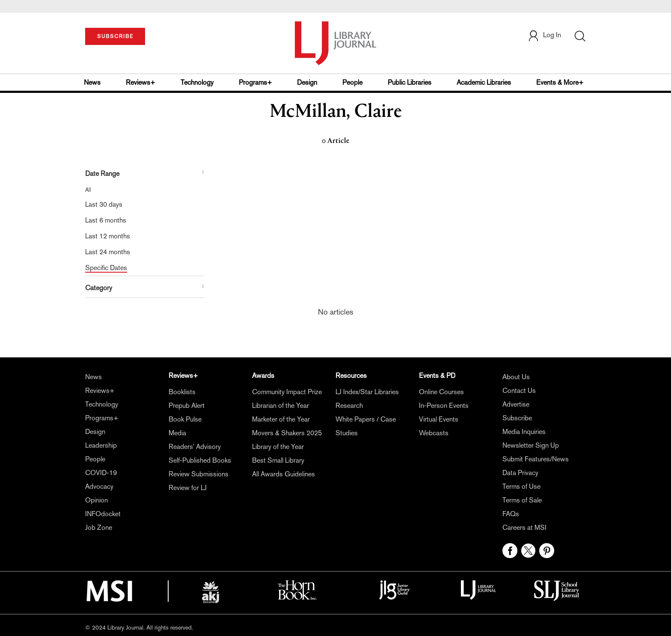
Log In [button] (544, 35)
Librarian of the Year (280, 405)
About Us (516, 377)
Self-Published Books (200, 460)
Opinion (96, 500)
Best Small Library (278, 460)
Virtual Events (438, 419)
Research (349, 405)
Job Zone (98, 527)
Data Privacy (520, 473)
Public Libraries (409, 82)
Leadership (101, 445)
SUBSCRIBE (115, 36)
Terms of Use (521, 486)
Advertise (515, 404)
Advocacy (99, 486)
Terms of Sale (522, 500)
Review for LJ (188, 488)
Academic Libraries (484, 82)
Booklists (182, 392)
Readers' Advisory (195, 447)
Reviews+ (140, 82)
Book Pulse (185, 419)
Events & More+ (560, 82)
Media (177, 433)
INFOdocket (103, 514)
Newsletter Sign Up (530, 445)
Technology (197, 82)
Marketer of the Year (281, 419)
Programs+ (255, 82)
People (352, 82)
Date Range (102, 173)
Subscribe (517, 418)
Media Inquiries (524, 432)
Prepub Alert (187, 405)
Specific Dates (106, 268)
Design (307, 82)
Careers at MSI (524, 527)
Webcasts (433, 433)
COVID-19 (101, 473)
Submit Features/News (535, 459)
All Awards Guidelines (283, 474)
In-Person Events (444, 405)
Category (98, 288)
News (92, 82)
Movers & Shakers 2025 (287, 433)
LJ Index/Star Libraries (367, 392)
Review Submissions (199, 474)
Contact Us (519, 390)
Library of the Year (278, 447)
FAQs (510, 514)
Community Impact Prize (287, 392)
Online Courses (441, 392)
